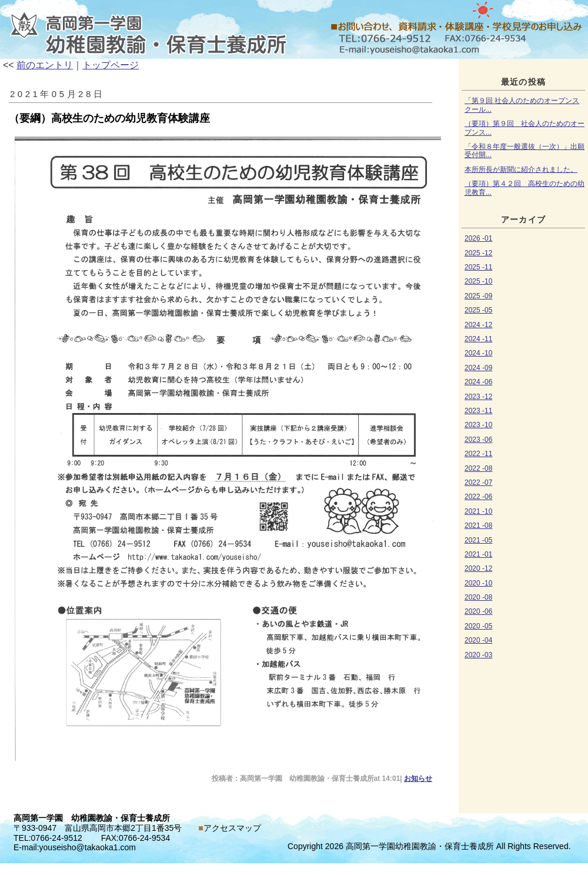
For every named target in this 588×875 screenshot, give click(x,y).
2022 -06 (478, 497)
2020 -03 (478, 655)
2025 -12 (478, 253)
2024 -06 (478, 382)
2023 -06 (478, 439)
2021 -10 (478, 511)
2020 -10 (478, 583)
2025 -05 (478, 310)
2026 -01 (478, 238)
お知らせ (294, 29)
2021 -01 (478, 554)
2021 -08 (478, 525)
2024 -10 (478, 353)
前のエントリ (44, 65)
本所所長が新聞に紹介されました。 (521, 169)
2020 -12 (478, 568)
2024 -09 (478, 368)
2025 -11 (478, 267)
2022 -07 (478, 482)
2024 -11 (478, 339)
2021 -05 (478, 540)
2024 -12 (478, 325)
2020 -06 (478, 611)
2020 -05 (478, 626)
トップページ (110, 65)
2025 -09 (478, 296)
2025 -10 (478, 281)
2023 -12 (478, 396)
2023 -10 (478, 425)
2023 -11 (478, 411)
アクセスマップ (232, 828)
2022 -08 (478, 468)
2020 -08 (478, 597)
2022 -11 (478, 454)
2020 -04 (478, 640)
